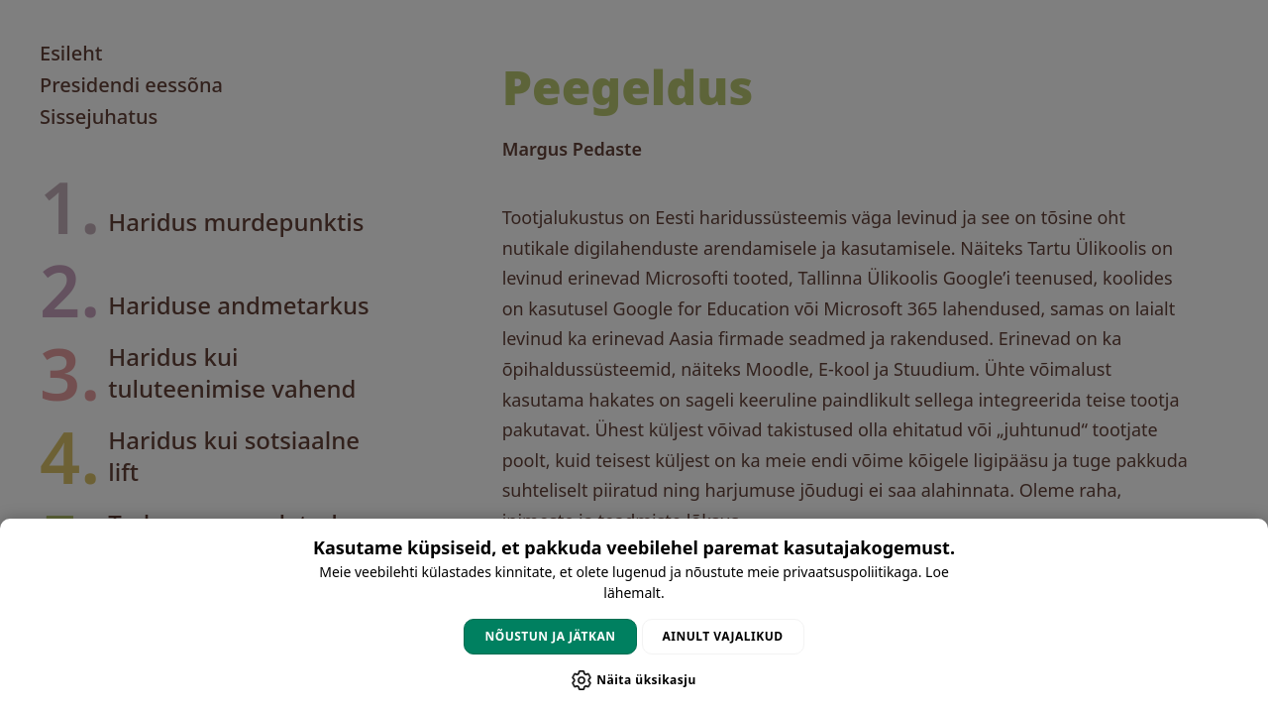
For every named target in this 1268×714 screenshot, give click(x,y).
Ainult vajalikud (723, 636)
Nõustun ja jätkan (549, 636)
